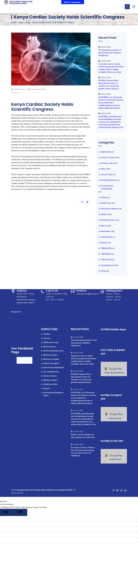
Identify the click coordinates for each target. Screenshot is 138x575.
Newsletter (105, 231)
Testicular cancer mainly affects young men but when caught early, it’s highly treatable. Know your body (111, 68)
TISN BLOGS (106, 248)
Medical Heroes (108, 220)
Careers (46, 338)
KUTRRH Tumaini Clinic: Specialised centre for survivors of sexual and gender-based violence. (108, 84)
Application (106, 152)
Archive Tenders (108, 157)
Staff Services (49, 347)
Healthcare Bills (50, 384)
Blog (103, 169)
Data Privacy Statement (53, 367)
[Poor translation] (19, 512)
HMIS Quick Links (50, 342)
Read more (16, 311)
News (103, 226)
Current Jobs (106, 174)
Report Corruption (51, 363)
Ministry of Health (51, 359)
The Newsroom (19, 89)
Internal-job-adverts (109, 209)
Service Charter (50, 376)
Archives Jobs (107, 163)
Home (13, 22)
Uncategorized (107, 265)
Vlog (103, 271)
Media (103, 214)
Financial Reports (108, 180)
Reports (104, 243)
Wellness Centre (50, 355)
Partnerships (106, 237)
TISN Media (106, 254)
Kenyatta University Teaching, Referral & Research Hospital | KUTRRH (44, 490)
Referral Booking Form (53, 351)
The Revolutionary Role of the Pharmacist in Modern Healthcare (109, 53)
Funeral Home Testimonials (107, 187)
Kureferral (24, 360)
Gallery (104, 197)
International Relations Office (53, 394)
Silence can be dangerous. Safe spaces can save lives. (83, 435)
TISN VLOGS (106, 260)
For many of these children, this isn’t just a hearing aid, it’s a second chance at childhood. (83, 451)
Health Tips (106, 203)
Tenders (46, 334)
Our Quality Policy (51, 372)
